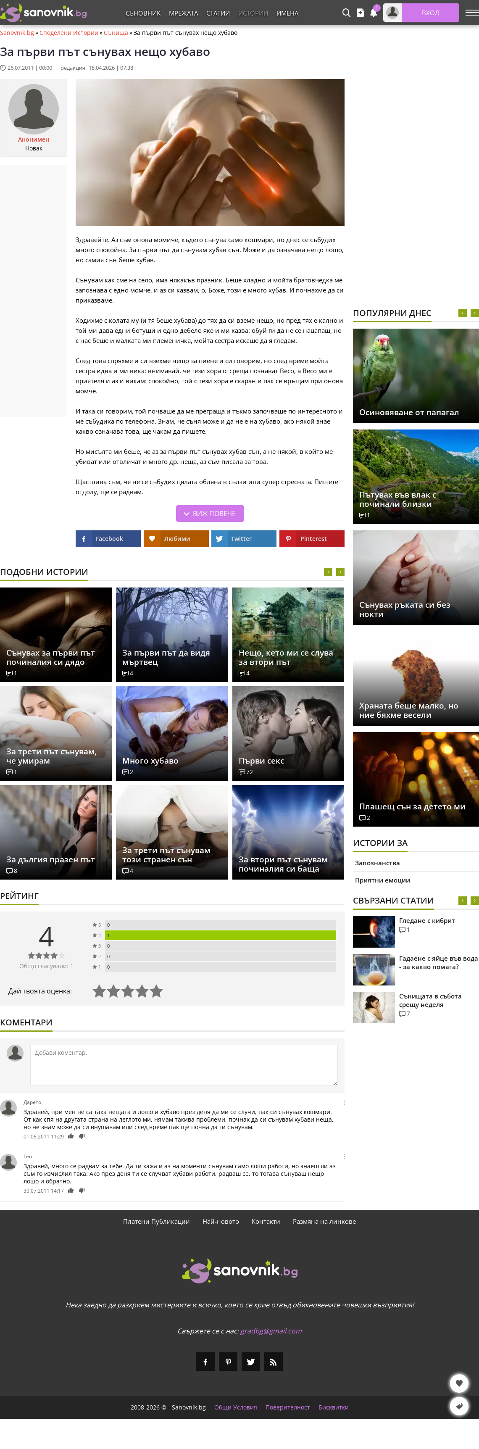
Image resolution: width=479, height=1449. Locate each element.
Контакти (266, 1221)
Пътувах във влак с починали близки (397, 499)
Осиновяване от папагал (409, 412)
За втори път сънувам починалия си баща (283, 864)
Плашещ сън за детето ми (412, 806)
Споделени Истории (68, 32)
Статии (218, 13)
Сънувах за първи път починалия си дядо (50, 657)
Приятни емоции (382, 880)
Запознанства (377, 863)
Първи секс (261, 760)
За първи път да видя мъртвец (166, 657)
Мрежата (183, 13)
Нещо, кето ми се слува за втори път (286, 657)
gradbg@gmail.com (271, 1331)
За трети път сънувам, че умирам (51, 756)
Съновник (143, 13)
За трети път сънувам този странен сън (166, 855)
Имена (287, 13)
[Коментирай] (184, 1065)
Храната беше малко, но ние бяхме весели (408, 710)
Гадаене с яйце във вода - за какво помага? (438, 962)
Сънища (116, 32)
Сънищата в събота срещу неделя (430, 1000)
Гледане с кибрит (427, 920)
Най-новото (221, 1221)
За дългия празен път (50, 859)
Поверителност (288, 1407)
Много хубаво (150, 760)
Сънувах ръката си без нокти (404, 609)
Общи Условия (235, 1407)
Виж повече (214, 513)
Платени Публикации (156, 1221)
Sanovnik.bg (17, 32)
